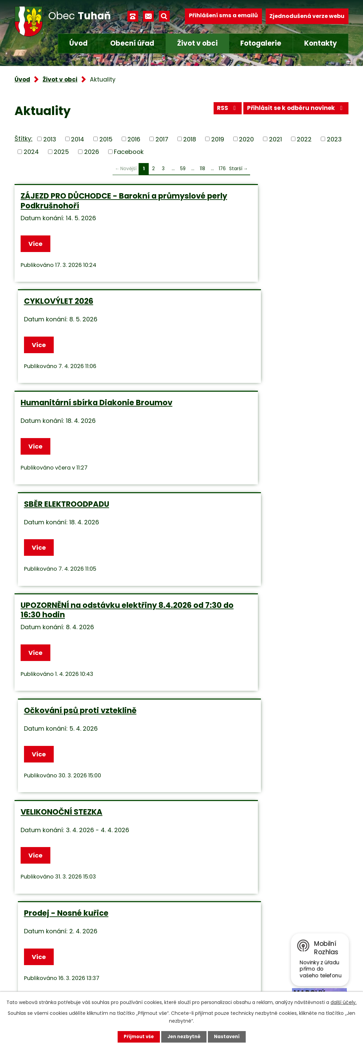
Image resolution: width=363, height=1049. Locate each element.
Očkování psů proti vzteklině (247, 404)
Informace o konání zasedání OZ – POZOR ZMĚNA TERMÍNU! (257, 622)
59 (183, 168)
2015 (106, 139)
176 (222, 168)
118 (202, 168)
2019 (217, 139)
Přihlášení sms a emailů (223, 16)
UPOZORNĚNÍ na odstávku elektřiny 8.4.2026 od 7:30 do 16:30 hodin (89, 409)
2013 (49, 139)
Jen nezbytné (184, 1036)
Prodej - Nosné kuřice (233, 515)
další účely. (344, 1001)
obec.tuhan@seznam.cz (161, 976)
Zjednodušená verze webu (306, 16)
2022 (304, 139)
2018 (189, 139)
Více (37, 244)
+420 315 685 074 (151, 958)
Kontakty (320, 43)
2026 (91, 151)
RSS (221, 110)
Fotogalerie (260, 43)
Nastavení (228, 1036)
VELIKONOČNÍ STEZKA (61, 515)
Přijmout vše (137, 1036)
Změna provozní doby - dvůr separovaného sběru (76, 622)
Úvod (78, 43)
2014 (77, 139)
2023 (334, 139)
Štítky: (23, 138)
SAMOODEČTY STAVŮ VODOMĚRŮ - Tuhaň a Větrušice (258, 729)
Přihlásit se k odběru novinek (294, 110)
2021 (275, 139)
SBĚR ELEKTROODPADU (233, 302)
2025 (61, 151)
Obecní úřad (132, 43)
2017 (161, 139)
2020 (246, 139)
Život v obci (197, 43)
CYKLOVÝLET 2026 (225, 195)
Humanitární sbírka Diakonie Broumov (96, 302)
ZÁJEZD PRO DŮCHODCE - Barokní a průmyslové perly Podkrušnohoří (88, 200)
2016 (133, 139)
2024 (31, 151)
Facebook (129, 151)
